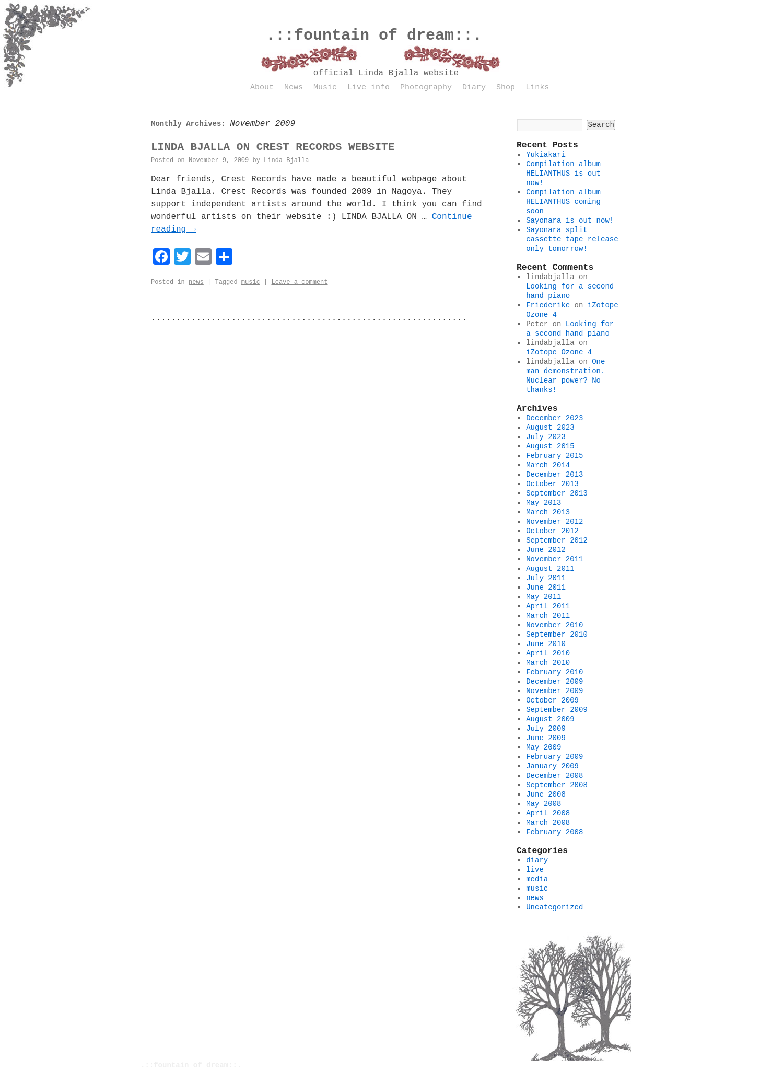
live (535, 870)
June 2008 (546, 794)
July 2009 (546, 728)
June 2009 (546, 738)
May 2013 (543, 503)
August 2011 (550, 569)
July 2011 (546, 578)
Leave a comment (299, 282)
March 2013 (548, 512)
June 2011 (546, 587)
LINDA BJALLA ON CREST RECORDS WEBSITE (272, 147)
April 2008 (548, 813)
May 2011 (543, 597)
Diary (474, 87)
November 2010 (554, 625)
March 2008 (548, 823)
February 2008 (554, 832)
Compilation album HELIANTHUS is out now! (563, 173)
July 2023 (546, 437)
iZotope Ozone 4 (559, 352)
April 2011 (548, 606)
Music (325, 87)
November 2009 (554, 691)
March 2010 (548, 663)
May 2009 (543, 747)
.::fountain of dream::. (374, 35)
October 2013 (552, 484)
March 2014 (548, 465)
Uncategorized (554, 907)
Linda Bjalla (286, 160)
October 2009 (552, 700)
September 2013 (557, 493)
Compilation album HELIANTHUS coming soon (563, 201)
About (262, 87)
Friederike (548, 305)
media (537, 879)
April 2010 (548, 653)
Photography (426, 87)
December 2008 (554, 775)
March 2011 (548, 616)
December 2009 (554, 681)
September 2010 (557, 634)
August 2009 (550, 719)
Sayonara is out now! (570, 220)
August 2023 (550, 427)
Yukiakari (546, 155)
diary (537, 860)
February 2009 (554, 757)
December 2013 (554, 474)
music (250, 282)
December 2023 (554, 418)
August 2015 (550, 446)
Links (537, 87)
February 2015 (554, 456)
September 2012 (557, 540)
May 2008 (543, 804)
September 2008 (557, 785)
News (293, 87)
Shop (505, 87)
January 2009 (552, 766)
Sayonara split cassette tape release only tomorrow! (572, 239)
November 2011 (554, 559)
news (196, 282)
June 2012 (546, 550)
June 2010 (546, 644)
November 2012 (554, 521)
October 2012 (552, 531)
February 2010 (554, 672)
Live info (368, 87)
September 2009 (557, 710)
